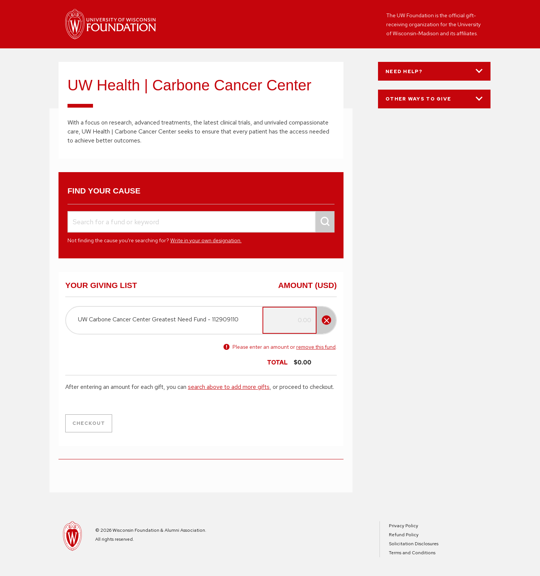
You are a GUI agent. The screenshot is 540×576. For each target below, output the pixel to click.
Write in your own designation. (206, 240)
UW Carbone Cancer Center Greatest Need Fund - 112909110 (158, 319)
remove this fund (316, 347)
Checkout (88, 423)
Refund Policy (403, 535)
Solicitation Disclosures (413, 544)
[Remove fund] (326, 320)
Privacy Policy (403, 526)
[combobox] (201, 221)
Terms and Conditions (412, 553)
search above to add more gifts (229, 387)
